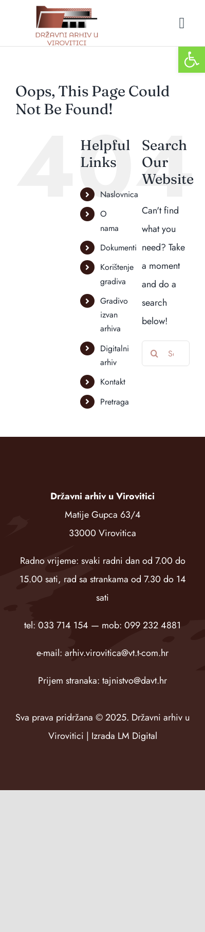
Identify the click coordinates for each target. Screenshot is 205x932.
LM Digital (137, 736)
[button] (191, 59)
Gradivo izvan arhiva (114, 314)
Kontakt (112, 382)
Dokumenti (118, 247)
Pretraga (114, 402)
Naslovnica (119, 194)
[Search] (154, 353)
